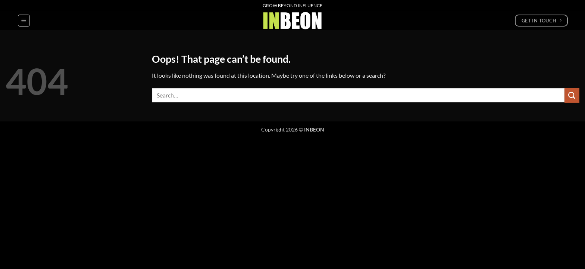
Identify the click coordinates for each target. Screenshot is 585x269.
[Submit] (571, 95)
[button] (24, 21)
